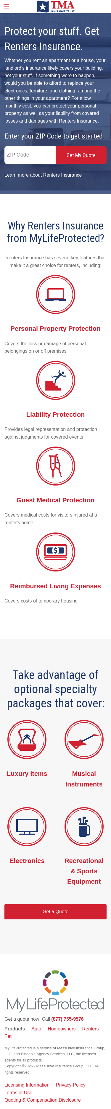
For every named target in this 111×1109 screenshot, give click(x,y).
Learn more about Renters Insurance (43, 174)
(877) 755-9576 (67, 1019)
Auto (36, 1028)
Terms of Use (18, 1092)
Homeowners (61, 1028)
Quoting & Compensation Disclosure (42, 1100)
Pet (8, 1036)
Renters (90, 1028)
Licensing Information (26, 1084)
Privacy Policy (71, 1084)
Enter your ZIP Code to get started (53, 136)
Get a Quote (55, 911)
